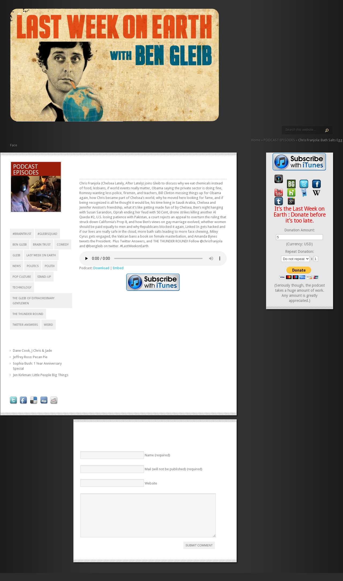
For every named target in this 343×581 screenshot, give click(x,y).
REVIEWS (68, 133)
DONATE (81, 133)
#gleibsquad (47, 234)
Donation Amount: (299, 230)
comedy (63, 244)
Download (101, 268)
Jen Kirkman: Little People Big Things (40, 375)
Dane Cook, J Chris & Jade (32, 351)
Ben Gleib (20, 244)
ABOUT (64, 133)
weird (48, 325)
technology (22, 287)
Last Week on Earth (41, 255)
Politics (33, 266)
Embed (118, 268)
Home (255, 140)
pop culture (22, 277)
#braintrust (22, 234)
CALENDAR (72, 133)
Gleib (16, 255)
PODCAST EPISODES (55, 133)
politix (50, 266)
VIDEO (59, 133)
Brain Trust (42, 244)
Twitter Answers (25, 325)
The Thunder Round (28, 314)
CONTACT (76, 133)
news (17, 266)
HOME (12, 133)
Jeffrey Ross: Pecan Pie (30, 357)
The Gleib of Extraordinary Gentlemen (33, 301)
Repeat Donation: (299, 251)
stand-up (44, 277)
